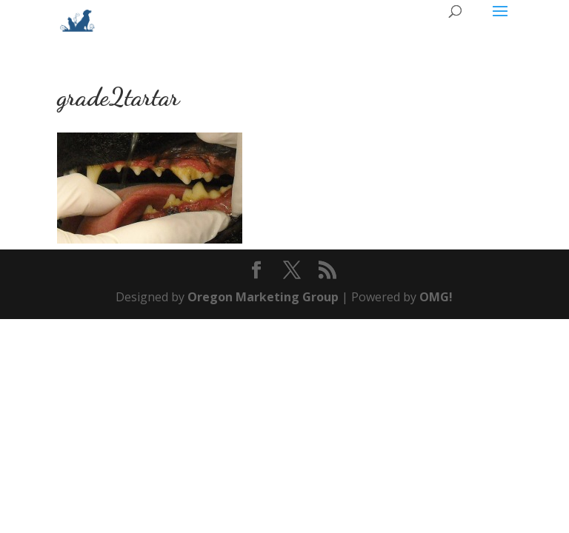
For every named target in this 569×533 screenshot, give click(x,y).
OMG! (436, 297)
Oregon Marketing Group (263, 297)
